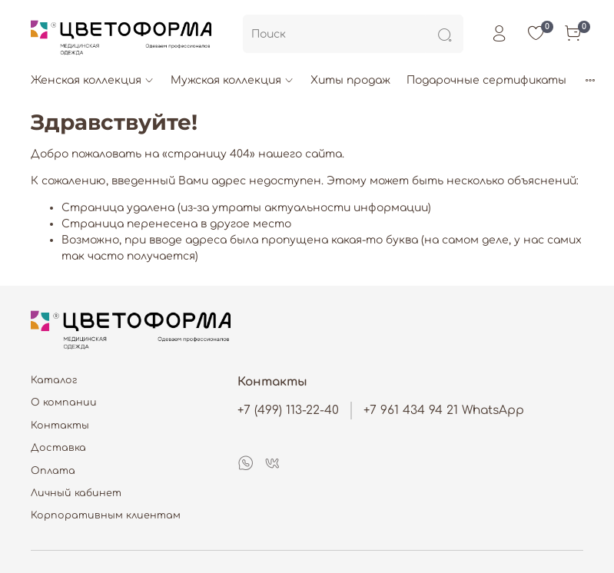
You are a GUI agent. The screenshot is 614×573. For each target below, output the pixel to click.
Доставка (58, 447)
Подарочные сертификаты (486, 80)
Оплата (53, 470)
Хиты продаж (350, 80)
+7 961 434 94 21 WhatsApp (443, 410)
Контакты (60, 425)
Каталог (54, 380)
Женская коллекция (92, 80)
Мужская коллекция (232, 80)
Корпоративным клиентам (106, 515)
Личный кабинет (76, 493)
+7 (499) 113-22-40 (288, 410)
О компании (64, 402)
